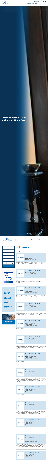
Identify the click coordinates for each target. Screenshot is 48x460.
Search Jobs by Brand (7, 256)
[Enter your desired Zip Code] (4, 263)
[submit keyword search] (12, 248)
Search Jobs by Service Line (8, 260)
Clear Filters (8, 266)
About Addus (34, 3)
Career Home (29, 3)
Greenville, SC (6, 253)
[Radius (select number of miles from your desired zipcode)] (9, 263)
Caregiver (5, 250)
